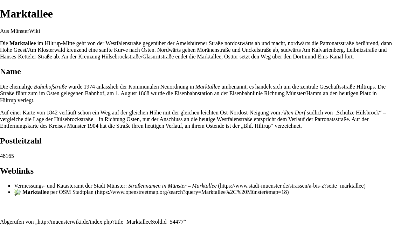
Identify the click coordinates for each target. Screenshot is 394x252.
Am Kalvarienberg (323, 50)
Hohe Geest (13, 50)
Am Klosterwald (46, 50)
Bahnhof (94, 93)
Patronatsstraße (337, 43)
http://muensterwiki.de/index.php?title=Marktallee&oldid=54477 (111, 222)
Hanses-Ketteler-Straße (26, 56)
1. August (126, 93)
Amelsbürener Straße (199, 43)
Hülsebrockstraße (121, 56)
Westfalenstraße (123, 43)
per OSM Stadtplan (58, 192)
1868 (144, 93)
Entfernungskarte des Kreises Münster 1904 (49, 126)
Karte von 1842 (40, 112)
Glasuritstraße (158, 56)
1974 (89, 87)
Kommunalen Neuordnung (158, 87)
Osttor (231, 56)
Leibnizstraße (361, 50)
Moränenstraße (214, 50)
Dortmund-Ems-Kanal (318, 56)
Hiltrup (53, 43)
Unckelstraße (256, 50)
